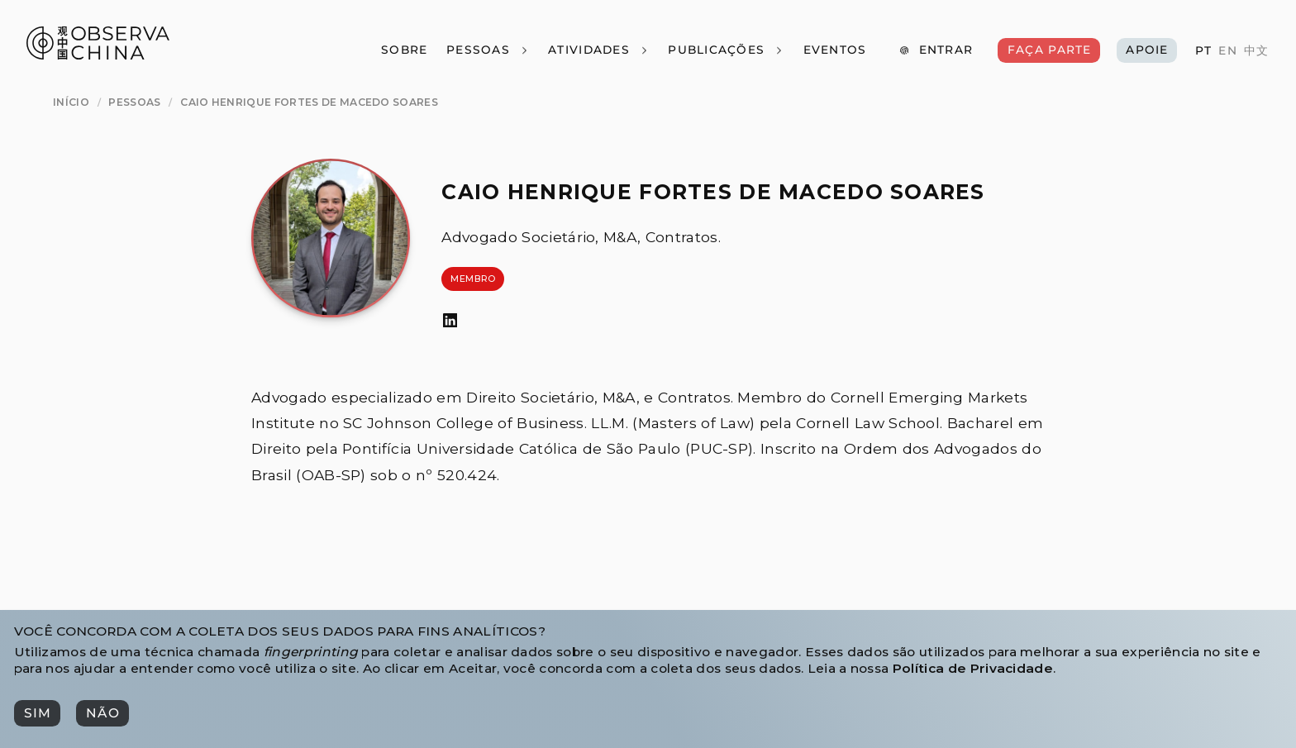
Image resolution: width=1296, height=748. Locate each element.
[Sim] (37, 713)
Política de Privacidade (973, 668)
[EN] (1227, 51)
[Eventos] (834, 50)
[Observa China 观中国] (97, 55)
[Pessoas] (487, 50)
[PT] (1203, 51)
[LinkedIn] (450, 321)
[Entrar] (935, 50)
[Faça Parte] (1049, 50)
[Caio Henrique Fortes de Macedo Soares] (309, 102)
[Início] (71, 102)
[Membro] (472, 279)
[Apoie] (1147, 50)
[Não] (102, 713)
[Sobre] (404, 50)
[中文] (1256, 51)
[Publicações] (726, 50)
